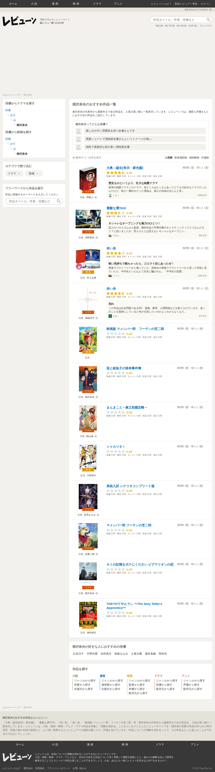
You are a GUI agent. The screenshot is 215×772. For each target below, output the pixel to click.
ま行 (12, 115)
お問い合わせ (80, 768)
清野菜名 (89, 237)
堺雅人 (89, 197)
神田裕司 (91, 632)
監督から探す (137, 684)
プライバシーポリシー (58, 768)
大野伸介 (91, 475)
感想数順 (194, 157)
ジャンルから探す (85, 680)
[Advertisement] (107, 62)
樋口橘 (160, 26)
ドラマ (97, 3)
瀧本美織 (150, 653)
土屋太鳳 (136, 653)
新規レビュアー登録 (186, 3)
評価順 (205, 157)
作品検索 (208, 19)
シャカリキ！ (115, 446)
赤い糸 (111, 248)
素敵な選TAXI (116, 208)
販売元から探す (138, 693)
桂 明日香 (170, 26)
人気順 (168, 157)
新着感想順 (180, 157)
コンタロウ (206, 26)
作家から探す (82, 684)
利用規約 (40, 768)
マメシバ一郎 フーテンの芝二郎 (128, 525)
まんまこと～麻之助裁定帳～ (126, 407)
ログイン (206, 3)
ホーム (13, 3)
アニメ (118, 3)
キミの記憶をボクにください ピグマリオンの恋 (139, 564)
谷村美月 (106, 653)
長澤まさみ (90, 515)
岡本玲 (163, 653)
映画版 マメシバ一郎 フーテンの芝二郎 (135, 329)
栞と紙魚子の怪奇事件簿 (123, 368)
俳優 (8, 110)
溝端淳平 (89, 318)
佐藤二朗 (89, 554)
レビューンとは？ (161, 3)
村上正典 (91, 277)
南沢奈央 (89, 397)
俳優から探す (137, 688)
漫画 (55, 3)
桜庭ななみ (121, 653)
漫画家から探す (111, 684)
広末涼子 (78, 653)
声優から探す (191, 684)
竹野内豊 (92, 653)
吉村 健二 (194, 26)
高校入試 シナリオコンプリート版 (130, 486)
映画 (76, 3)
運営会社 (28, 768)
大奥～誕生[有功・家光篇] (124, 168)
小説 (34, 3)
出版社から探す (83, 688)
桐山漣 (89, 436)
